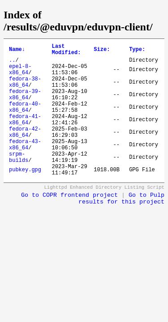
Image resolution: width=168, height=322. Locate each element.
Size (102, 51)
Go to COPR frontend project (69, 223)
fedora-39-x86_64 (25, 105)
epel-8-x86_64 (20, 75)
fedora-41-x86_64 (25, 136)
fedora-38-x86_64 (25, 90)
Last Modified (66, 51)
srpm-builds (18, 181)
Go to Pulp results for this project (121, 226)
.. (12, 64)
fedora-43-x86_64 (25, 166)
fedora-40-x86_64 (25, 120)
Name (17, 51)
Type (137, 51)
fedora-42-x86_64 (25, 151)
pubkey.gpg (25, 196)
